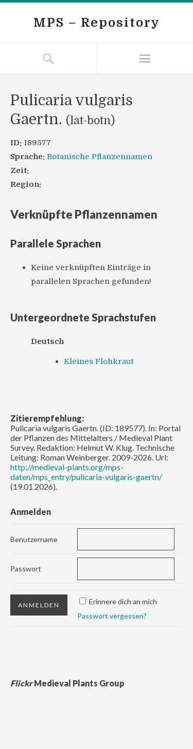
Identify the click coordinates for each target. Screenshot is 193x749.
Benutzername (34, 539)
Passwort (25, 568)
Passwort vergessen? (112, 615)
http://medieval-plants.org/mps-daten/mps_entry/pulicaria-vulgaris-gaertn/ (86, 472)
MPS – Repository (96, 22)
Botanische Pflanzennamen (99, 156)
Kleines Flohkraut (99, 361)
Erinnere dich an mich (123, 601)
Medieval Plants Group (67, 683)
